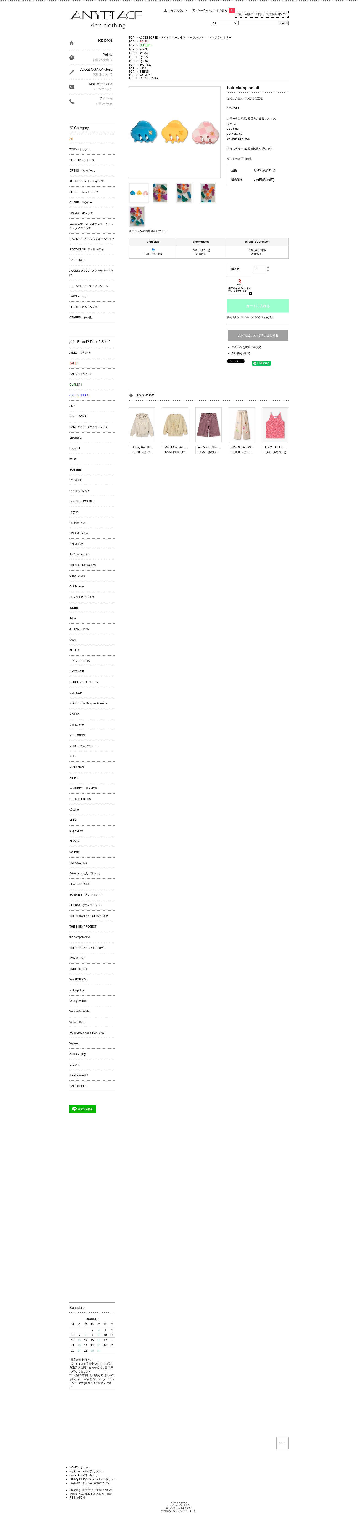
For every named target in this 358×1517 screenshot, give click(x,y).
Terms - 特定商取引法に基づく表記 (90, 1494)
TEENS (144, 71)
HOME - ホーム (78, 1467)
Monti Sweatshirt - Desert (181, 447)
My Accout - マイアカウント (86, 1471)
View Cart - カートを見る (216, 10)
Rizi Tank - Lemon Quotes (282, 447)
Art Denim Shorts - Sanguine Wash (221, 447)
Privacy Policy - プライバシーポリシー (92, 1479)
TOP (131, 37)
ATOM (81, 1497)
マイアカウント (177, 10)
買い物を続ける (241, 353)
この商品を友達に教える (247, 347)
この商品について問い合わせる (258, 335)
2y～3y (144, 49)
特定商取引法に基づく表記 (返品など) (250, 317)
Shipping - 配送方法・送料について (91, 1490)
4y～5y (144, 53)
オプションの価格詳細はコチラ (148, 231)
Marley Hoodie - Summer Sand (151, 447)
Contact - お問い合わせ (83, 1475)
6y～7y (144, 57)
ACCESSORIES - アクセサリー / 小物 (162, 37)
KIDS (143, 68)
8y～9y (144, 61)
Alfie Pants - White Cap (246, 447)
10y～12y (145, 64)
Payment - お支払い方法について (89, 1483)
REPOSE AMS (149, 78)
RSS (72, 1497)
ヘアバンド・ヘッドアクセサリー (210, 37)
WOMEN (145, 74)
